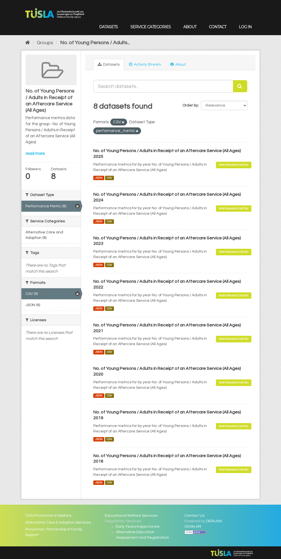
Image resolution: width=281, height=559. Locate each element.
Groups (45, 42)
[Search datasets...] (163, 86)
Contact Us (194, 516)
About (189, 26)
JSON (98, 177)
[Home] (27, 42)
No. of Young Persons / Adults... (95, 42)
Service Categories (150, 26)
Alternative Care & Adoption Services (58, 522)
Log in (245, 26)
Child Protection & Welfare (48, 516)
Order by (190, 105)
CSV (109, 177)
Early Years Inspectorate (138, 527)
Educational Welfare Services (131, 516)
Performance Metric (234, 164)
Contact (217, 26)
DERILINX (214, 521)
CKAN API (192, 527)
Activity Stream (145, 64)
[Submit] (240, 86)
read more (35, 154)
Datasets (108, 26)
